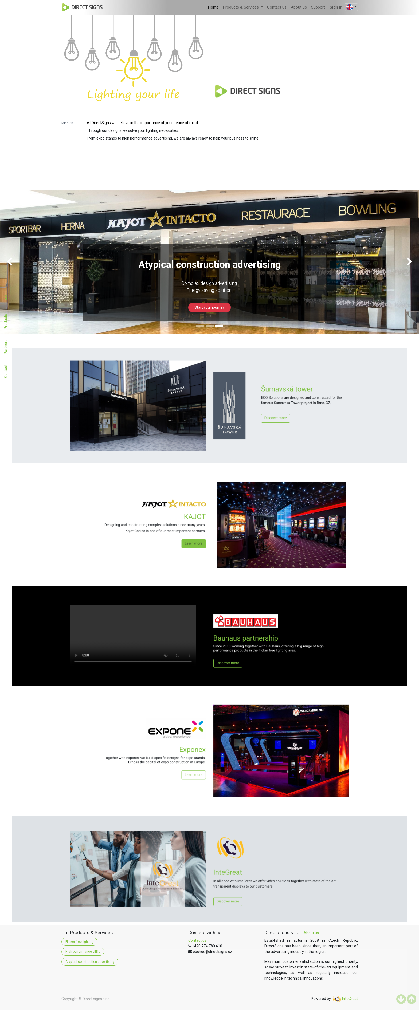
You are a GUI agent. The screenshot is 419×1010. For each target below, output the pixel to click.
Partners (5, 346)
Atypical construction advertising (89, 962)
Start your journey (209, 307)
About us (311, 933)
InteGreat (350, 998)
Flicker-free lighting (79, 942)
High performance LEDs (82, 951)
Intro (5, 299)
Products (5, 321)
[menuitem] (213, 7)
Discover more (245, 412)
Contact (5, 371)
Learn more (201, 535)
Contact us (197, 940)
